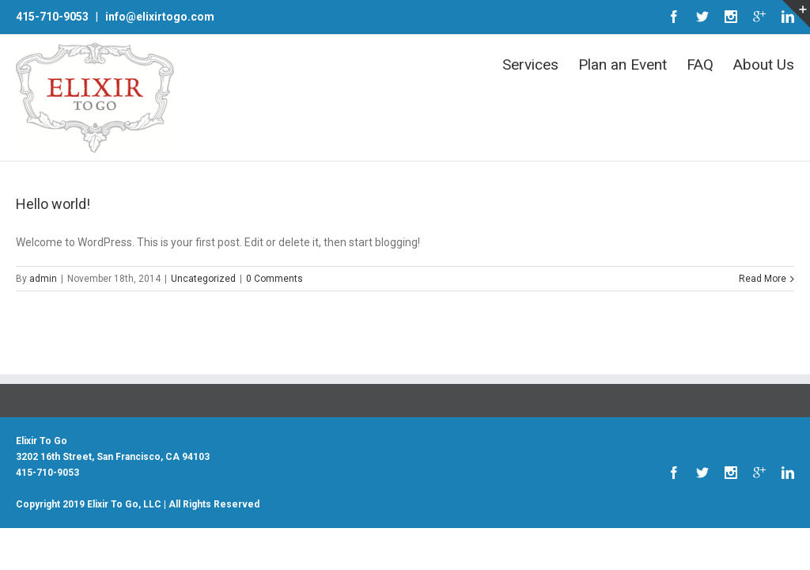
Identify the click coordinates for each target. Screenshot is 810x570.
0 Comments (274, 278)
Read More (762, 278)
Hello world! (53, 204)
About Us (763, 64)
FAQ (700, 64)
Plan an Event (622, 64)
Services (530, 64)
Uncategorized (203, 278)
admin (43, 278)
